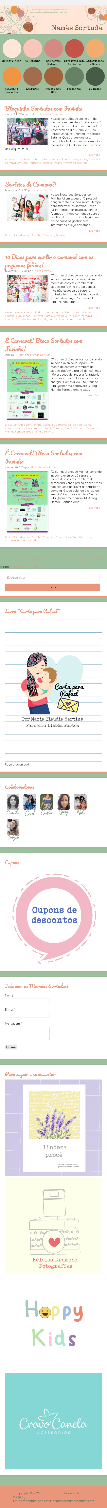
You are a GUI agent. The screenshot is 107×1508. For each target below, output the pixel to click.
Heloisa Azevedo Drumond (47, 114)
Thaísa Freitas (42, 270)
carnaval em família (17, 428)
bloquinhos (80, 159)
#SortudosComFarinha (19, 312)
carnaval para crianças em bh (67, 319)
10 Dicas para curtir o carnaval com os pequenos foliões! (49, 261)
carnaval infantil (52, 162)
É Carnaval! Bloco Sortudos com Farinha (43, 457)
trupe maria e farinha (39, 431)
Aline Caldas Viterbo (43, 467)
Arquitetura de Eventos (19, 159)
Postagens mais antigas (89, 559)
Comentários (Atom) (25, 567)
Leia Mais (94, 155)
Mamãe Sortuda (43, 190)
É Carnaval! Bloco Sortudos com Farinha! (43, 345)
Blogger (86, 1493)
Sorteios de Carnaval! (30, 184)
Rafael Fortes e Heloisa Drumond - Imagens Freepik (60, 1497)
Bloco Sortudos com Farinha (53, 159)
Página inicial (37, 559)
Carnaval (94, 159)
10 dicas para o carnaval (50, 312)
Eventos (69, 162)
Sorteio (60, 235)
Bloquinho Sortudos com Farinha (44, 108)
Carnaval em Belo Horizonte (23, 162)
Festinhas (81, 162)
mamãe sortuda (15, 431)
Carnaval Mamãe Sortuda (31, 319)
